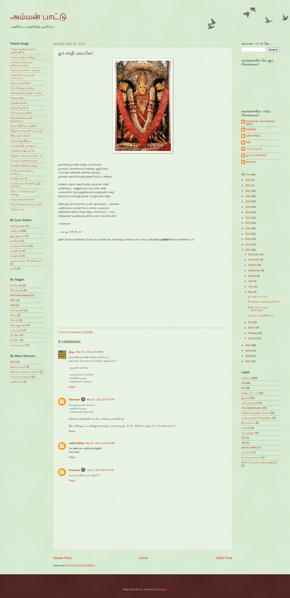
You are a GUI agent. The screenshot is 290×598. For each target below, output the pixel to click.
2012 (248, 244)
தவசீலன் (15, 240)
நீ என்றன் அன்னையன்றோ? (264, 301)
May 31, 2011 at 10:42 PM (99, 443)
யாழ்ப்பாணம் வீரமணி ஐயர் (26, 260)
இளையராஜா (17, 366)
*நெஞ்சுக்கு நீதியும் (20, 140)
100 (243, 437)
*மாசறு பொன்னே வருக (24, 160)
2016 (248, 223)
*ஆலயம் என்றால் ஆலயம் (25, 70)
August (252, 275)
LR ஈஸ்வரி (16, 290)
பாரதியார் (16, 250)
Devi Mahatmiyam (251, 408)
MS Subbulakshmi (20, 295)
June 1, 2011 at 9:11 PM (100, 470)
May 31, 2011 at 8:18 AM (89, 351)
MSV (13, 300)
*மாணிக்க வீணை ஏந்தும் (24, 165)
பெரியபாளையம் (251, 457)
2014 (248, 233)
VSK (248, 142)
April (251, 322)
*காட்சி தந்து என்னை (22, 88)
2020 (248, 201)
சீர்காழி (14, 320)
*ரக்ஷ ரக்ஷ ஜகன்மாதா (22, 199)
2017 (248, 217)
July (250, 281)
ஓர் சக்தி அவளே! (257, 296)
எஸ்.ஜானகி (17, 310)
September (254, 270)
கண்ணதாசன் (17, 226)
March (252, 327)
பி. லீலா (14, 335)
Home (143, 558)
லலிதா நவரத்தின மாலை (255, 412)
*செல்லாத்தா (17, 98)
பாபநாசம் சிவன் (19, 245)
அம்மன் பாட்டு (38, 16)
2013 (248, 239)
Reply (72, 386)
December (254, 254)
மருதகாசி (15, 255)
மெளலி (245, 427)
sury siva (251, 161)
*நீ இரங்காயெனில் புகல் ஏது (26, 130)
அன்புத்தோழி (254, 148)
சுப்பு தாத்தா (248, 432)
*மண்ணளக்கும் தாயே (22, 150)
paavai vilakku (249, 447)
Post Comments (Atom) (81, 565)
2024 (248, 180)
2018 (248, 212)
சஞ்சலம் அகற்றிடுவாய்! (261, 315)
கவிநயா (15, 230)
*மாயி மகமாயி (18, 178)
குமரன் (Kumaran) (256, 155)
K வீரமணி (16, 285)
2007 (248, 361)
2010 (248, 345)
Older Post (224, 558)
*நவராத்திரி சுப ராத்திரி (23, 125)
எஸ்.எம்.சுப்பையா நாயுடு (24, 371)
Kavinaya (74, 399)
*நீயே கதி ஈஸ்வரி (20, 135)
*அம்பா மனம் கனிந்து (22, 57)
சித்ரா (13, 315)
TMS (12, 305)
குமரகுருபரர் (17, 235)
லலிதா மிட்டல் (249, 393)
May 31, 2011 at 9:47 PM (100, 399)
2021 (248, 196)
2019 (248, 207)
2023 (248, 185)
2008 (248, 356)
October (253, 265)
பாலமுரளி (16, 330)
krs (243, 388)
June (251, 286)
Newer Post (62, 558)
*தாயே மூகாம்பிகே (21, 112)
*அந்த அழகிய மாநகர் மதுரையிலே (22, 50)
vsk (243, 383)
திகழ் (72, 351)
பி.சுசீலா (14, 340)
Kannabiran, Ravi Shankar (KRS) (260, 122)
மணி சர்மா (16, 381)
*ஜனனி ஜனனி (18, 103)
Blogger (162, 589)
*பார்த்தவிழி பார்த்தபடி (23, 145)
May (251, 292)
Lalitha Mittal (76, 443)
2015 (248, 228)
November (254, 259)
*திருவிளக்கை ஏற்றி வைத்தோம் (21, 119)
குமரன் (245, 398)
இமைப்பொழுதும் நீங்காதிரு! (258, 308)
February (253, 333)
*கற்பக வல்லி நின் (20, 83)
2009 (248, 350)
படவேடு (246, 452)
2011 (248, 249)
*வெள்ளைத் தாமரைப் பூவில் (26, 204)
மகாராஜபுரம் (17, 345)
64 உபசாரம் (248, 422)
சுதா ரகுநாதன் (18, 325)
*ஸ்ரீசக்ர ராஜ (17, 209)
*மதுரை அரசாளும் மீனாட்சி (26, 155)
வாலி (13, 268)
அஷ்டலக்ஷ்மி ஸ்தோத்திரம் (256, 417)
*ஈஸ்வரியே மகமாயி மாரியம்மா (22, 76)
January (253, 338)
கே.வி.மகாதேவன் (20, 376)
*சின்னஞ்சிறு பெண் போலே (26, 93)
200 (243, 442)
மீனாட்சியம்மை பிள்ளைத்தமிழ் (259, 462)
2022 (248, 190)
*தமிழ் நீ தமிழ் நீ (19, 107)
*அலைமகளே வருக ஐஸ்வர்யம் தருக (21, 63)
